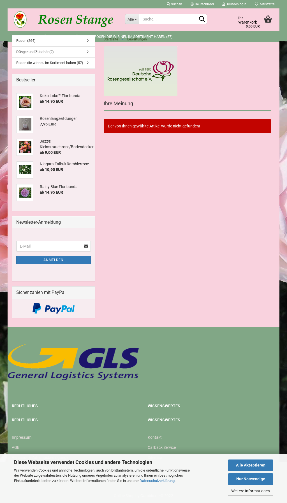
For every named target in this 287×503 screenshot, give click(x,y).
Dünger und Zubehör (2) (35, 52)
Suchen (174, 4)
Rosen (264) (26, 40)
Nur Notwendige (250, 479)
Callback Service (162, 447)
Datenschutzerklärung (157, 481)
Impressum (21, 437)
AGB (16, 447)
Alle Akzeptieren (250, 465)
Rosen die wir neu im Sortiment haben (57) (49, 63)
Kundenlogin (234, 4)
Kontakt (155, 437)
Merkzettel (265, 4)
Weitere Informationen (250, 491)
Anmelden (53, 260)
